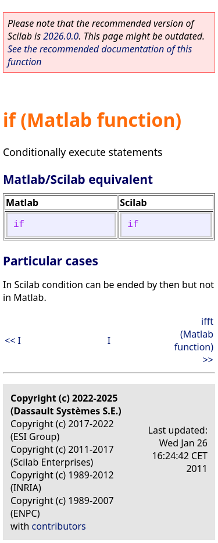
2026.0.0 (60, 36)
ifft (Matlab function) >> (193, 340)
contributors (59, 526)
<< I (13, 340)
